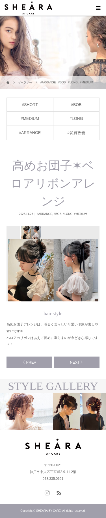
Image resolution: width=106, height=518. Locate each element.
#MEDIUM (30, 118)
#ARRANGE (30, 132)
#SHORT (30, 104)
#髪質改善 (76, 132)
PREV (31, 362)
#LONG (76, 118)
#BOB (76, 104)
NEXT (75, 362)
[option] (31, 232)
